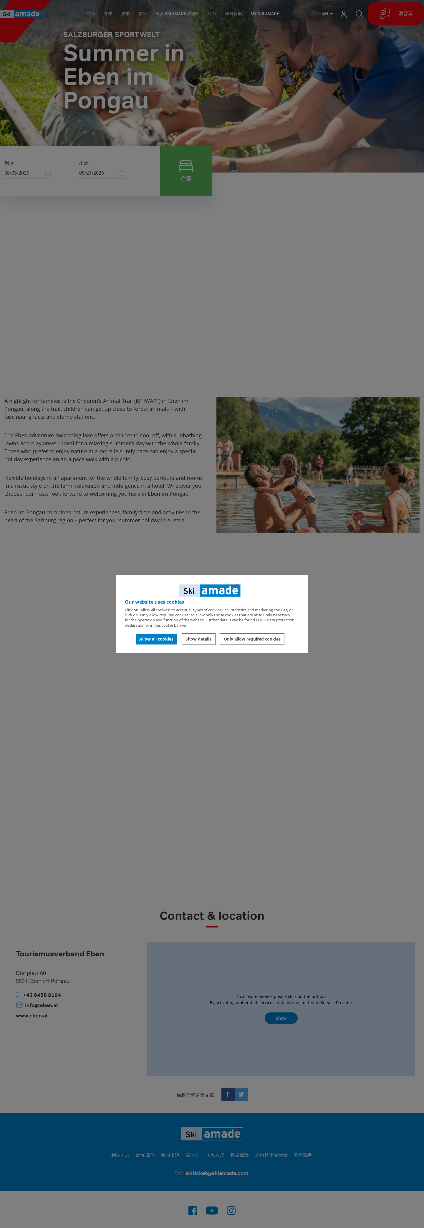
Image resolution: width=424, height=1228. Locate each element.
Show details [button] (198, 639)
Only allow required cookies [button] (252, 639)
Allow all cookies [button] (156, 639)
